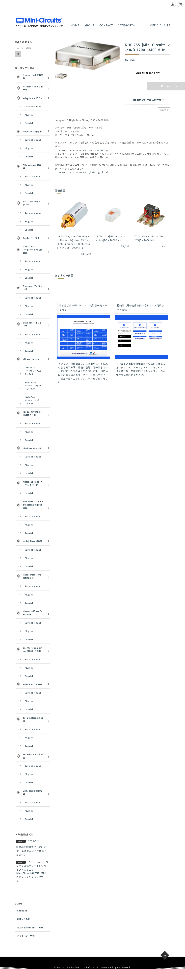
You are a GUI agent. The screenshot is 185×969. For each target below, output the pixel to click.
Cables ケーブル (31, 238)
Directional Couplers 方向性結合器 (32, 249)
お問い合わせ (23, 918)
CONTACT (106, 25)
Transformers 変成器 (33, 756)
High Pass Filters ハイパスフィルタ (33, 400)
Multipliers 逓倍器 (32, 541)
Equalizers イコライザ (32, 324)
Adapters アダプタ (32, 98)
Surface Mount (33, 106)
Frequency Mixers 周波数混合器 (33, 413)
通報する (164, 109)
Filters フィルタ (31, 359)
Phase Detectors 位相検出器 (32, 576)
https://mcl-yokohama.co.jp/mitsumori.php (82, 150)
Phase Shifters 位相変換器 (32, 613)
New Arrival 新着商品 (33, 77)
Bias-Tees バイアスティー (33, 203)
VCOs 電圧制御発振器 (32, 792)
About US (22, 910)
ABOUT (89, 25)
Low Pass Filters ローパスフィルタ (33, 370)
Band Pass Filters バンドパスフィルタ (33, 385)
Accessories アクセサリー (33, 88)
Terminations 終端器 (33, 719)
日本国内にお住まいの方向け (148, 100)
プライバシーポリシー (28, 935)
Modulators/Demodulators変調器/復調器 (33, 504)
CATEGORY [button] (126, 25)
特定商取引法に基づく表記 (30, 927)
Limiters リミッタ (32, 448)
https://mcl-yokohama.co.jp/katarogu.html (81, 172)
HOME (75, 25)
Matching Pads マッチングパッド (32, 483)
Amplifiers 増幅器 (32, 131)
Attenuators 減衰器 (32, 166)
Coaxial (29, 123)
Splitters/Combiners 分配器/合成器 (32, 649)
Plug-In (29, 114)
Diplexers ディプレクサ (33, 288)
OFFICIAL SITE (160, 25)
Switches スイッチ (32, 684)
